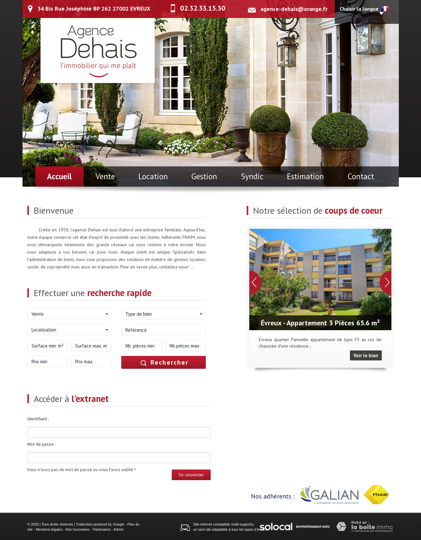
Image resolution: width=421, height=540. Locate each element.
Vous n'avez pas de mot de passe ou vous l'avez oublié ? (81, 469)
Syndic (252, 176)
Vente (105, 176)
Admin (119, 529)
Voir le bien (365, 355)
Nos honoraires (78, 529)
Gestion (204, 176)
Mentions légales (49, 529)
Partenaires (102, 529)
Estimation (305, 176)
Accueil (59, 176)
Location (153, 176)
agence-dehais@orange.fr (294, 9)
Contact (361, 176)
